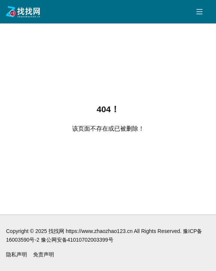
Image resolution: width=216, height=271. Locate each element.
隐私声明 (16, 254)
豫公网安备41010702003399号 (77, 240)
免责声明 (43, 254)
